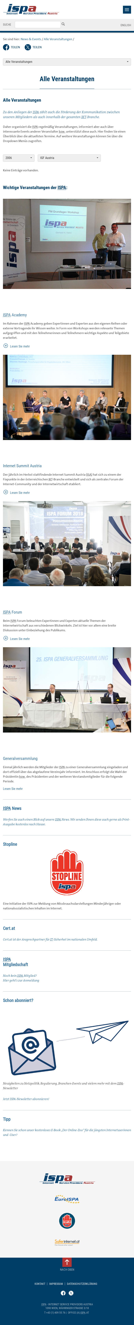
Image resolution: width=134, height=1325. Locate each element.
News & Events (31, 39)
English (126, 25)
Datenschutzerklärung (82, 1284)
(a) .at (78, 1312)
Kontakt (40, 1284)
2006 (19, 158)
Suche (7, 24)
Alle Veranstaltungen (58, 39)
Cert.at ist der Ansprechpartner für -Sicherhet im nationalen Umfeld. (50, 939)
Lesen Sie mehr (20, 346)
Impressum (56, 1284)
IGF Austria (69, 158)
